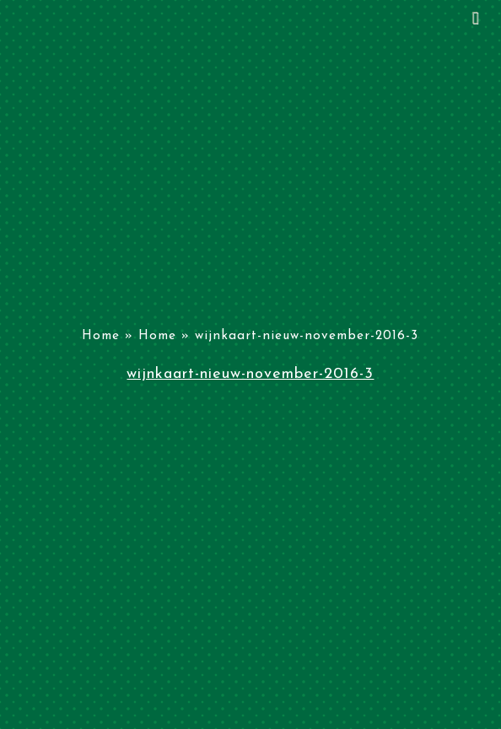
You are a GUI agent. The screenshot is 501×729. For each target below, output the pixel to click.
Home (101, 336)
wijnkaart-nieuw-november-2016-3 (250, 374)
